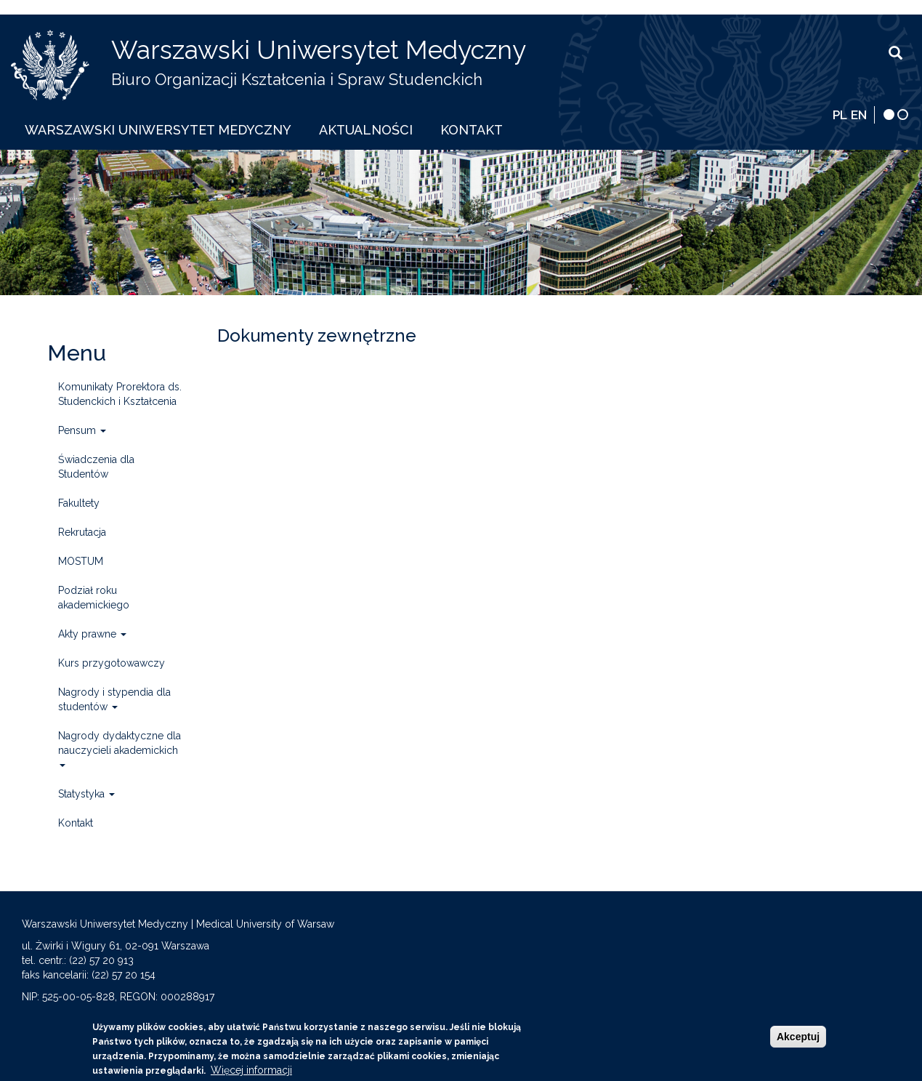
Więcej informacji (251, 1073)
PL (840, 115)
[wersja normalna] (902, 114)
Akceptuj (798, 1039)
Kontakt (471, 129)
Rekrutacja (82, 532)
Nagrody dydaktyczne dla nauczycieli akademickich (119, 748)
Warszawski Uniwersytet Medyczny (318, 50)
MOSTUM (80, 561)
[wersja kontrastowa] (888, 114)
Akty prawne (92, 634)
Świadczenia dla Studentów (96, 467)
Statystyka (86, 794)
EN (859, 115)
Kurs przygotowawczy (111, 663)
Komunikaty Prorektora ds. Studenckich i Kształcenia (120, 394)
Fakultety (79, 503)
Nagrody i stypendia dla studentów (114, 699)
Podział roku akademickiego (93, 597)
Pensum (82, 430)
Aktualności (366, 129)
